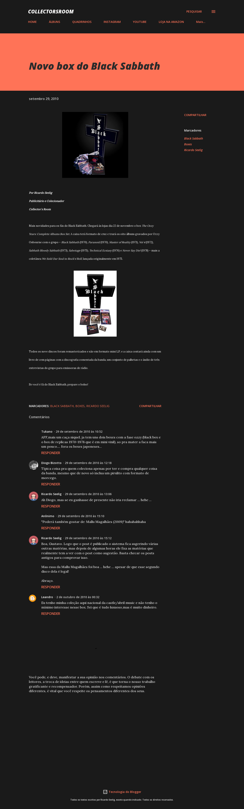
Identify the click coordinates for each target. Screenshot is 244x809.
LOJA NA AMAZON (171, 22)
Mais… (200, 22)
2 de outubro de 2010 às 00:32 (77, 597)
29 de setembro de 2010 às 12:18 (88, 463)
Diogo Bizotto (51, 463)
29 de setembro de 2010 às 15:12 (88, 538)
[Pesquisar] (194, 11)
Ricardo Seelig (193, 150)
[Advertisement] (95, 727)
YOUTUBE (140, 22)
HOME (32, 22)
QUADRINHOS (81, 22)
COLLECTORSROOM (51, 11)
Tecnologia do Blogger (122, 792)
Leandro (47, 597)
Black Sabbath (193, 138)
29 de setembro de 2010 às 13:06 (88, 494)
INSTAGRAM (112, 22)
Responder (50, 453)
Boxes (188, 144)
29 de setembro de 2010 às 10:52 (79, 431)
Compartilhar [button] (195, 115)
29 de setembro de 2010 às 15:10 (81, 516)
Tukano (46, 431)
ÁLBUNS (54, 22)
